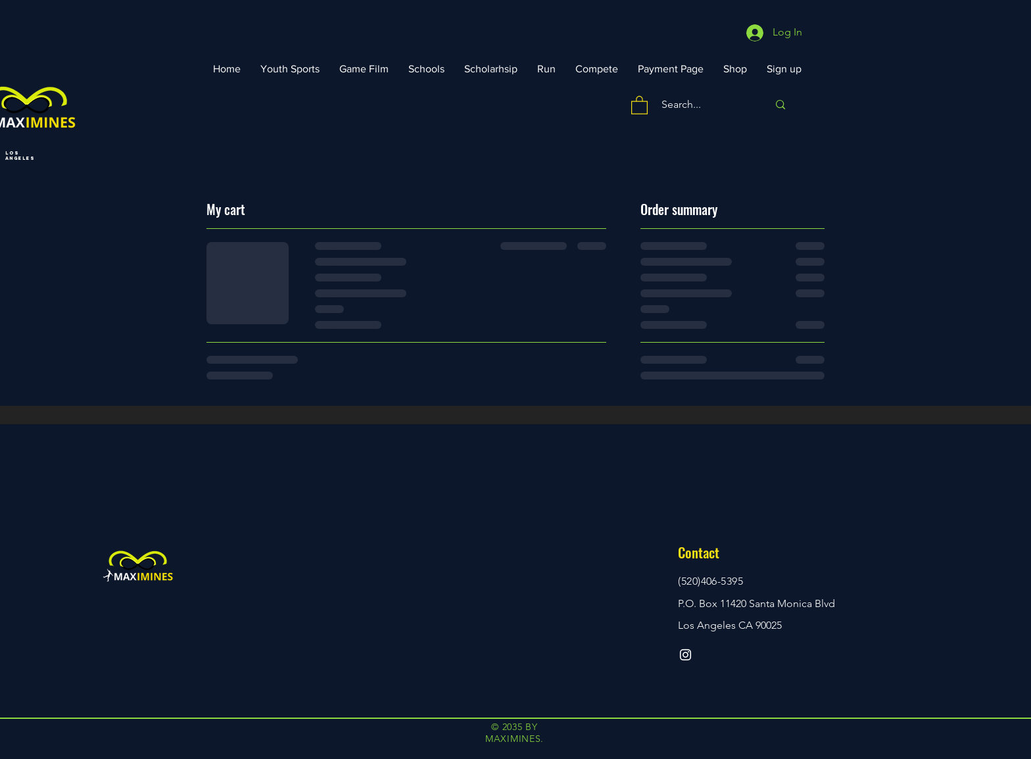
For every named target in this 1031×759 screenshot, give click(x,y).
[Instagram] (685, 654)
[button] (639, 104)
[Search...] (704, 104)
